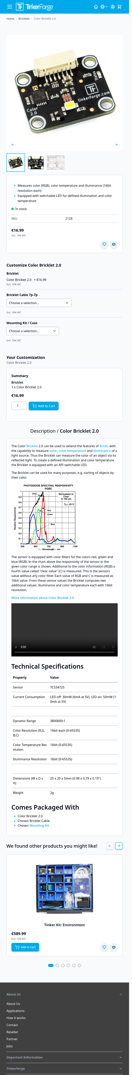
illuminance (102, 451)
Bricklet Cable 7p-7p (21, 295)
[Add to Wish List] (104, 244)
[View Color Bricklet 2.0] (15, 162)
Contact (12, 1025)
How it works (15, 1018)
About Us (13, 1004)
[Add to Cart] (44, 406)
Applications (15, 1011)
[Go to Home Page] (10, 19)
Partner (12, 1039)
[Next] (116, 144)
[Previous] (12, 144)
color (53, 451)
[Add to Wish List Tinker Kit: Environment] (104, 947)
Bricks (104, 446)
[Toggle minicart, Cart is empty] (119, 7)
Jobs (9, 1046)
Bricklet (32, 446)
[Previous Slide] (110, 846)
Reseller (12, 1032)
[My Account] (113, 7)
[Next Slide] (119, 846)
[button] (64, 994)
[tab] (50, 965)
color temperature (72, 451)
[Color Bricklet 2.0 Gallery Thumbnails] (35, 162)
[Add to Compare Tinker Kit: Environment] (114, 947)
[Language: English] (104, 7)
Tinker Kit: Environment (64, 924)
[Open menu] (9, 7)
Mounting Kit (39, 825)
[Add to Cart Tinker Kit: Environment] (25, 947)
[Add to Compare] (114, 244)
